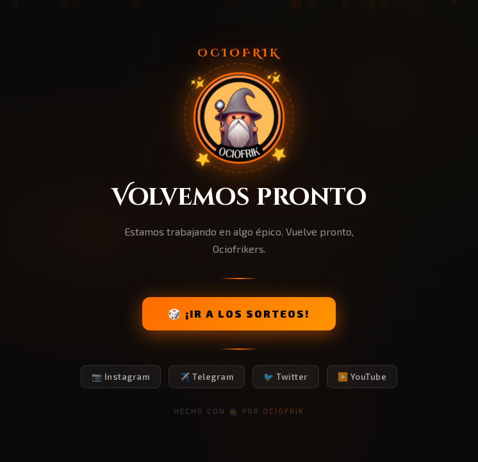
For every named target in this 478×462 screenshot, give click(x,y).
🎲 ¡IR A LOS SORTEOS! (239, 313)
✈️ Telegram (206, 377)
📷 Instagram (121, 377)
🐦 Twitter (285, 377)
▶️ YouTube (362, 377)
